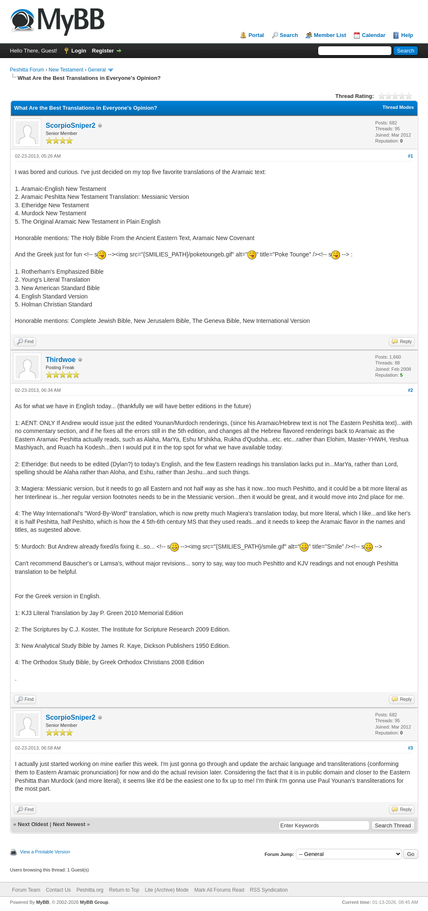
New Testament (66, 70)
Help (407, 35)
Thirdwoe (61, 359)
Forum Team (26, 890)
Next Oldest (33, 824)
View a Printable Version (45, 851)
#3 (410, 747)
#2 (410, 390)
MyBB (42, 902)
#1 (410, 155)
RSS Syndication (269, 890)
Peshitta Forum (27, 70)
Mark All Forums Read (219, 890)
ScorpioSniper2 (71, 125)
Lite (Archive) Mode (167, 890)
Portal (256, 35)
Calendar (373, 35)
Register (103, 51)
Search (289, 35)
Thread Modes (398, 107)
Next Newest (69, 824)
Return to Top (124, 890)
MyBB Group (94, 902)
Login (79, 51)
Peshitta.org (90, 890)
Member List (330, 35)
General (97, 70)
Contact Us (58, 890)
